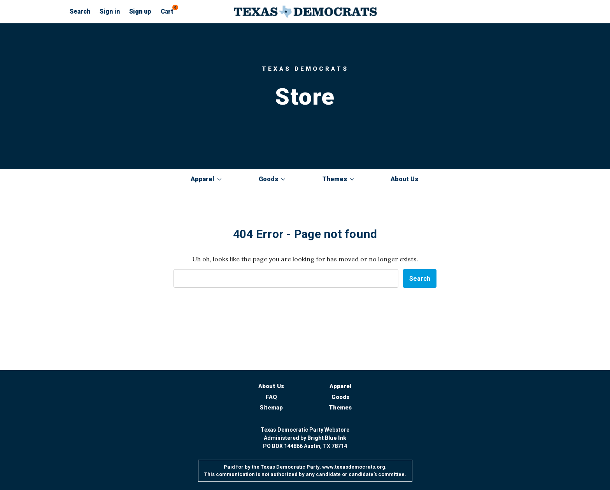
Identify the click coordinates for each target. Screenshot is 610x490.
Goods (272, 179)
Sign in (110, 11)
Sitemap (271, 407)
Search (80, 11)
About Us (404, 179)
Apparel (206, 179)
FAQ (271, 397)
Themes (338, 179)
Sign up (140, 11)
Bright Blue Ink (326, 438)
